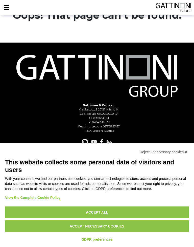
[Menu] (6, 7)
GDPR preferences (97, 239)
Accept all (97, 212)
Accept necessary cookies (97, 226)
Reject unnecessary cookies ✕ (164, 152)
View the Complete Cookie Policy (33, 198)
